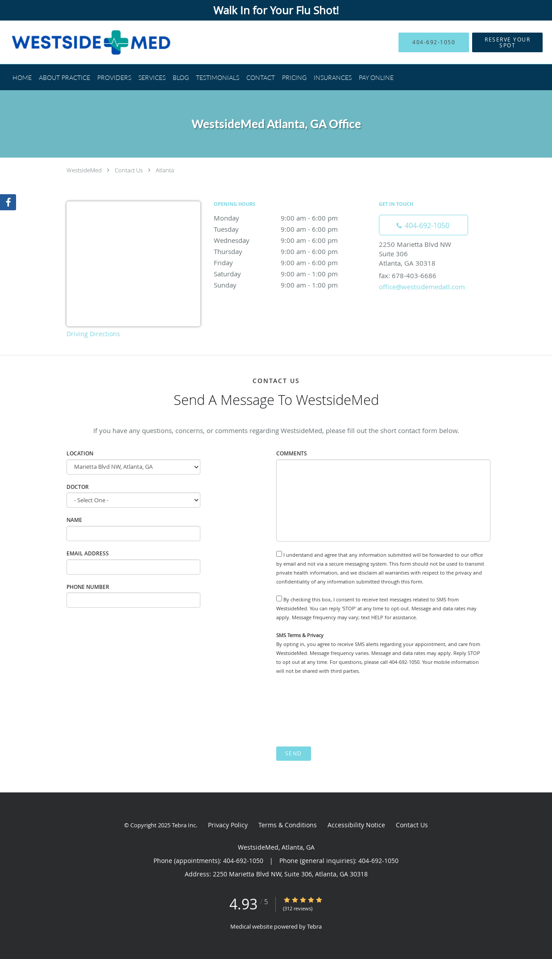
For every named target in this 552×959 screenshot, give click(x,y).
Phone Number (87, 587)
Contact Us (129, 170)
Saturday (292, 273)
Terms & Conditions (287, 825)
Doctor (77, 487)
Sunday (292, 284)
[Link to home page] (78, 42)
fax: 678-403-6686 (407, 275)
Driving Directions (93, 333)
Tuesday (292, 229)
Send (293, 753)
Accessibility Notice (356, 825)
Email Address (87, 553)
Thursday (292, 251)
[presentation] (344, 710)
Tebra (314, 926)
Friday (292, 262)
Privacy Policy (228, 825)
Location (79, 453)
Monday (292, 217)
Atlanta (165, 170)
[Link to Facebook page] (8, 202)
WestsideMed (84, 170)
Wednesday (292, 240)
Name (74, 520)
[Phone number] (423, 225)
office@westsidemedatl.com (422, 286)
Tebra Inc (184, 825)
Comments (291, 453)
